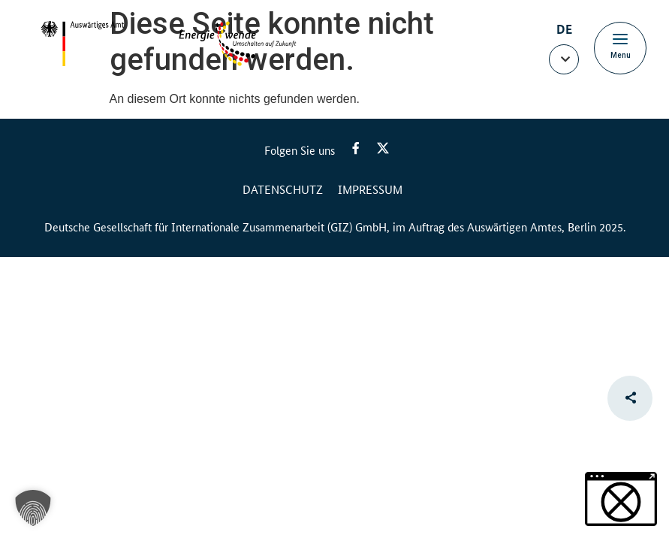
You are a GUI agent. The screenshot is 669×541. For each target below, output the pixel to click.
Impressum (370, 189)
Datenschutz (283, 189)
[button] (564, 59)
